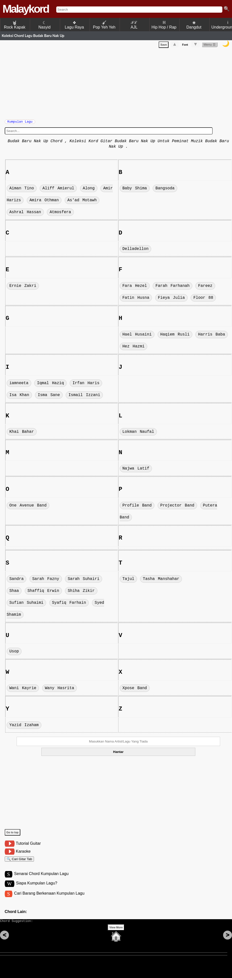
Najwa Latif (135, 471)
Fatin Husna (135, 300)
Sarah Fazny (45, 581)
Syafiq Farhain (69, 605)
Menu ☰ (209, 45)
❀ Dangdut (194, 25)
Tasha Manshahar (161, 581)
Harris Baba (211, 337)
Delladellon (135, 251)
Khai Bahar (21, 434)
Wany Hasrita (59, 690)
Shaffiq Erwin (43, 593)
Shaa (14, 593)
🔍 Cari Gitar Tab (19, 862)
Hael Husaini (137, 337)
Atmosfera (60, 214)
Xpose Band (134, 690)
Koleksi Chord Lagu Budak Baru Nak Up (33, 36)
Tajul (128, 581)
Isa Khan (19, 397)
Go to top (12, 834)
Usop (14, 654)
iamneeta (19, 385)
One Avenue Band (28, 508)
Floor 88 (203, 300)
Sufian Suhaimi (26, 605)
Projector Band (177, 508)
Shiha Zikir (81, 593)
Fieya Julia (171, 300)
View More (116, 935)
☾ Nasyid (44, 25)
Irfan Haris (85, 385)
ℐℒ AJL (134, 24)
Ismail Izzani (84, 397)
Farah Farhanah (172, 288)
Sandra (16, 581)
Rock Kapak (14, 25)
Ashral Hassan (25, 214)
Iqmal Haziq (50, 385)
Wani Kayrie (22, 690)
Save (163, 45)
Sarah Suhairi (83, 581)
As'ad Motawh (82, 202)
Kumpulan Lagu (19, 123)
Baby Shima (134, 191)
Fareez (205, 288)
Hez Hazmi (133, 349)
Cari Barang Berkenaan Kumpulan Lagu (49, 899)
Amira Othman (44, 202)
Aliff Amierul (58, 191)
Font (185, 45)
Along (89, 191)
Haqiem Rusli (175, 337)
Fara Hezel (134, 288)
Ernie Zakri (22, 288)
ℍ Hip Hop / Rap (163, 24)
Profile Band (137, 508)
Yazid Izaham (24, 727)
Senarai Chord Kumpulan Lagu (41, 878)
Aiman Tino (21, 191)
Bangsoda (164, 191)
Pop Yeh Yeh (104, 25)
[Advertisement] (118, 83)
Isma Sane (49, 397)
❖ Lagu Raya (74, 25)
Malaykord (25, 8)
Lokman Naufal (138, 434)
